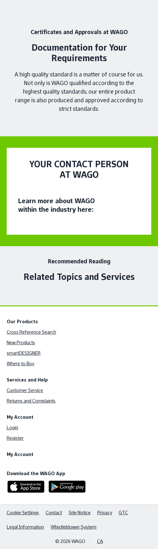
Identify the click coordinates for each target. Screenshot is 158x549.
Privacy (104, 512)
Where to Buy (20, 363)
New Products (21, 342)
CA (100, 541)
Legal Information (25, 527)
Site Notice (80, 512)
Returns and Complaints (31, 400)
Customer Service (25, 390)
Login (12, 427)
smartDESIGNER (24, 353)
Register (15, 438)
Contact (54, 512)
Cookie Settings (23, 512)
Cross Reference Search (31, 332)
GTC (123, 512)
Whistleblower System (73, 527)
